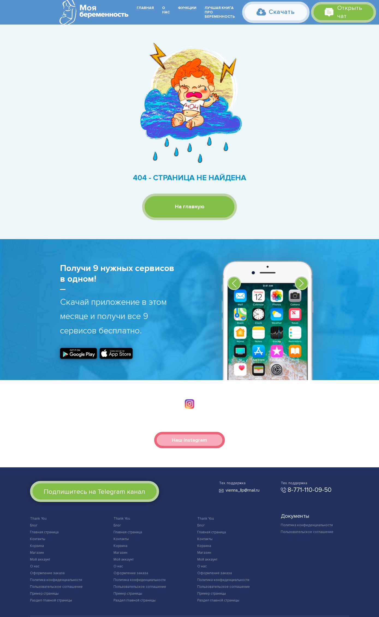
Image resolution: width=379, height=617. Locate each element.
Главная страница (44, 532)
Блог (34, 525)
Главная (145, 8)
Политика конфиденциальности (56, 580)
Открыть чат (343, 12)
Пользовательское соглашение (56, 587)
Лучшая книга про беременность (220, 12)
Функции (187, 8)
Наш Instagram (189, 440)
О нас (166, 10)
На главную (189, 207)
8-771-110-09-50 (310, 490)
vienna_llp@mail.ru (242, 490)
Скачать (275, 12)
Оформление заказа (47, 573)
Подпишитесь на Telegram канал (94, 491)
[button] (234, 283)
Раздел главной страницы (51, 600)
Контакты (37, 539)
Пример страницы (44, 593)
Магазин (37, 552)
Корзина (37, 546)
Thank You (38, 518)
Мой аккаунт (40, 559)
